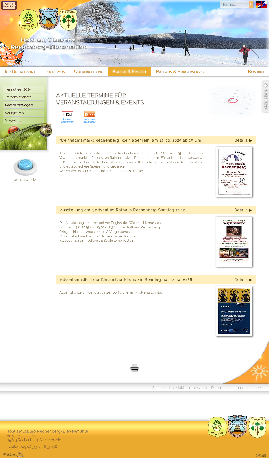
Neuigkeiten (14, 113)
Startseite (159, 388)
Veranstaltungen (18, 105)
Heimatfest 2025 (17, 89)
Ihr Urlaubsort (20, 71)
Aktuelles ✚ (265, 97)
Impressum (197, 388)
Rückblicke (13, 121)
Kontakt (178, 388)
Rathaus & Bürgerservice (181, 71)
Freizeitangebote (18, 97)
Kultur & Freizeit (130, 71)
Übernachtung (88, 71)
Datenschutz (221, 388)
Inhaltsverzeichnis (250, 388)
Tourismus (54, 71)
